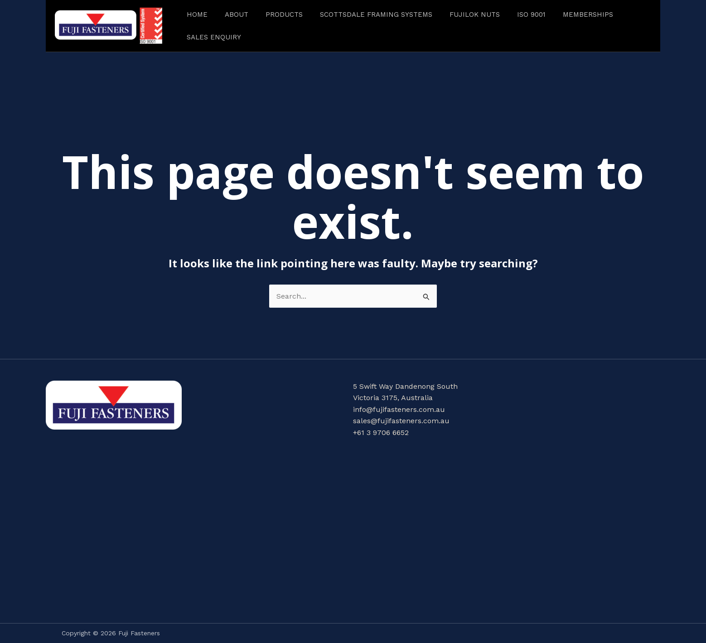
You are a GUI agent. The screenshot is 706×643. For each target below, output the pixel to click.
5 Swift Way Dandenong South (405, 386)
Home (197, 14)
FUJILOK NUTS (475, 14)
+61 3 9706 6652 (381, 432)
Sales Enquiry (214, 37)
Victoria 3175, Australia (393, 397)
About (236, 14)
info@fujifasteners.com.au (399, 409)
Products (284, 14)
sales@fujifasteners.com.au (401, 420)
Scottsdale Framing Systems (376, 14)
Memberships (588, 14)
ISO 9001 (531, 14)
